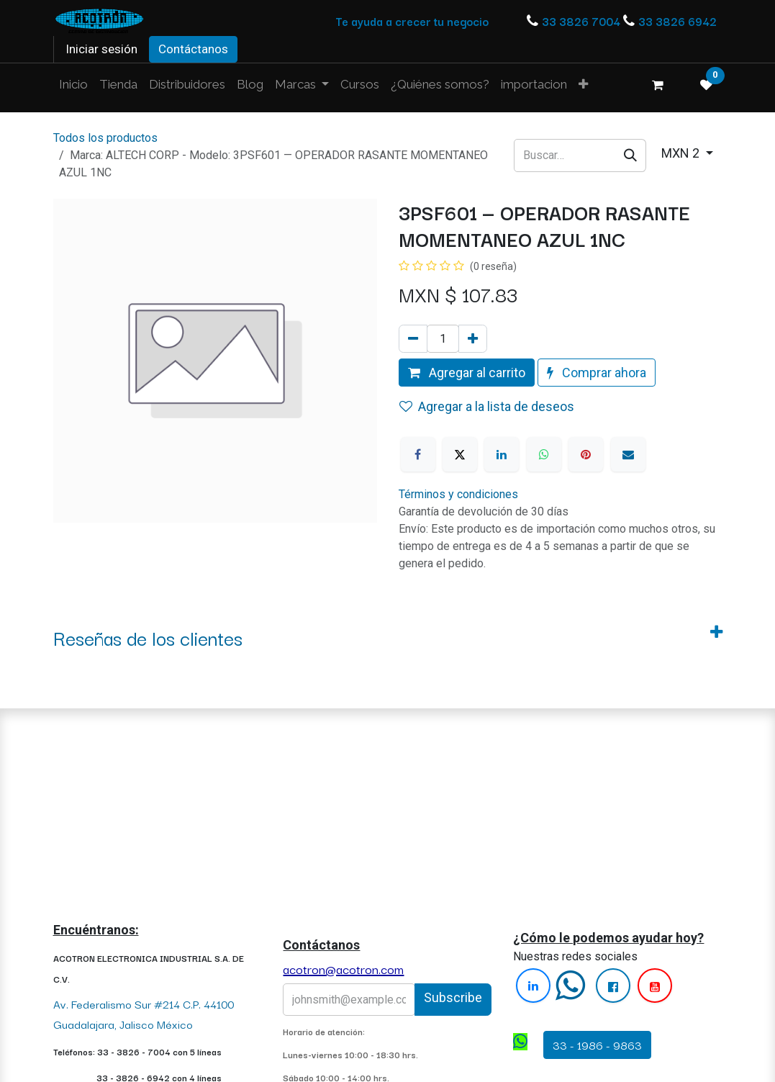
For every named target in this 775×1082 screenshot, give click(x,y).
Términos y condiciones (458, 494)
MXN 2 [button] (681, 153)
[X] (460, 454)
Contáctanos (193, 49)
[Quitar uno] (413, 339)
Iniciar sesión (101, 49)
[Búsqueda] (630, 155)
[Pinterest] (585, 454)
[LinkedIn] (501, 454)
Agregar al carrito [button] (466, 372)
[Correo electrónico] (628, 454)
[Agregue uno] (472, 339)
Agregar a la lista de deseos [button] (486, 406)
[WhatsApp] (544, 454)
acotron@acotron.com (343, 968)
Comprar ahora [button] (596, 372)
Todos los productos (105, 138)
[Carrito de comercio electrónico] (658, 85)
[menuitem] (73, 85)
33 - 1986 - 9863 (597, 1044)
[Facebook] (418, 454)
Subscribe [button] (453, 997)
